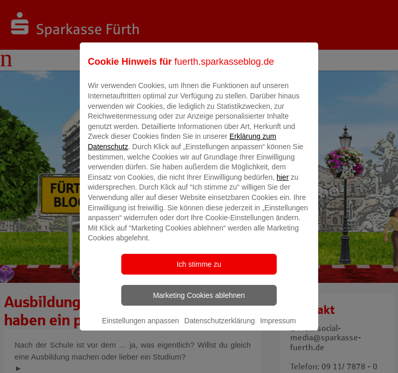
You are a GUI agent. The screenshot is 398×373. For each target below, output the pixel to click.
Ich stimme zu (199, 271)
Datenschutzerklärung (219, 328)
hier (283, 184)
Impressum (278, 328)
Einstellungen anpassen (140, 328)
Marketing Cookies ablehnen (199, 302)
